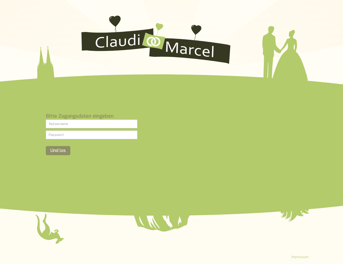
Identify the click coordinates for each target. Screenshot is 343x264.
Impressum (300, 257)
